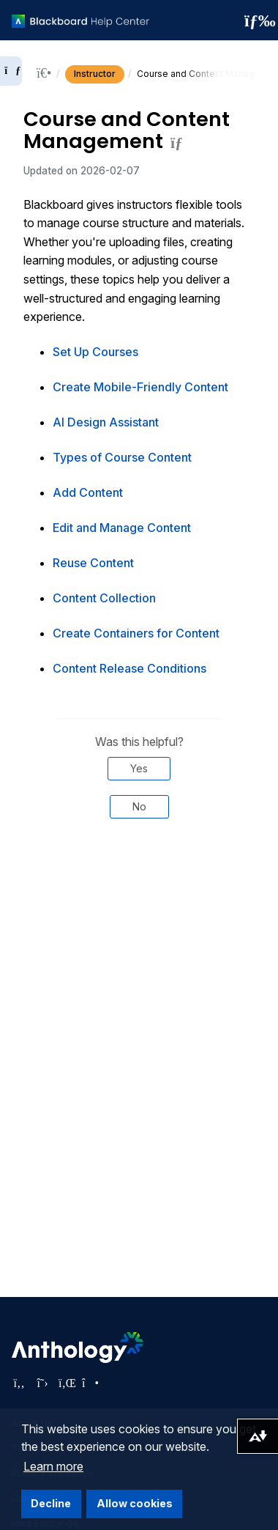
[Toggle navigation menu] (255, 20)
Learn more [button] (53, 1466)
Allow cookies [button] (135, 1503)
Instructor (95, 73)
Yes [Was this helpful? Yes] (139, 768)
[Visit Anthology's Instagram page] (89, 1382)
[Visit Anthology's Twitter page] (42, 1382)
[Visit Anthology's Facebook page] (19, 1382)
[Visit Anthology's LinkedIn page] (66, 1382)
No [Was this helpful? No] (139, 806)
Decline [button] (51, 1503)
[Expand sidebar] (11, 71)
